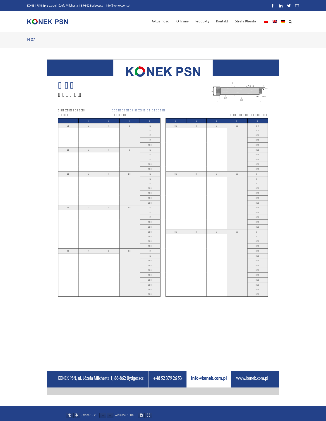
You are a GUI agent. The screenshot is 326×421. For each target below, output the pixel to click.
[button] (290, 21)
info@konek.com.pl (118, 5)
